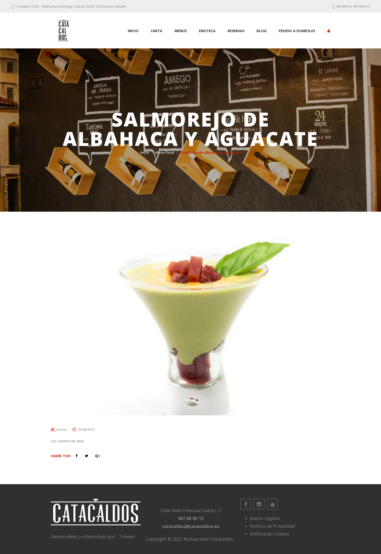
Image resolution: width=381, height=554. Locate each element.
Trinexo (127, 536)
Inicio (144, 152)
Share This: (61, 456)
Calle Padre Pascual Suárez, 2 (190, 510)
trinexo (62, 429)
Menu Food (164, 152)
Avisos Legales (265, 518)
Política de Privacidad (272, 526)
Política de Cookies (269, 534)
